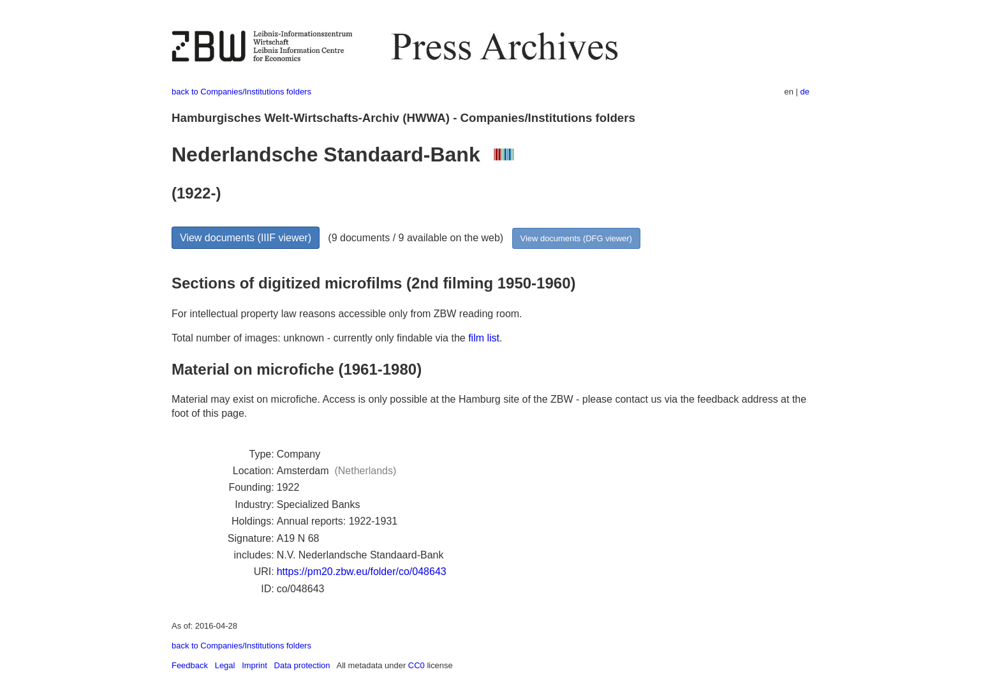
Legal (225, 665)
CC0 (416, 665)
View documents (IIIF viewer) (245, 237)
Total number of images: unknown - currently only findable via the (320, 338)
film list (483, 338)
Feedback (190, 665)
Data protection (302, 665)
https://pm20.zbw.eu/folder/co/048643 (361, 571)
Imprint (254, 665)
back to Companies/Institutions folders (241, 91)
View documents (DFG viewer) (576, 238)
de (804, 91)
